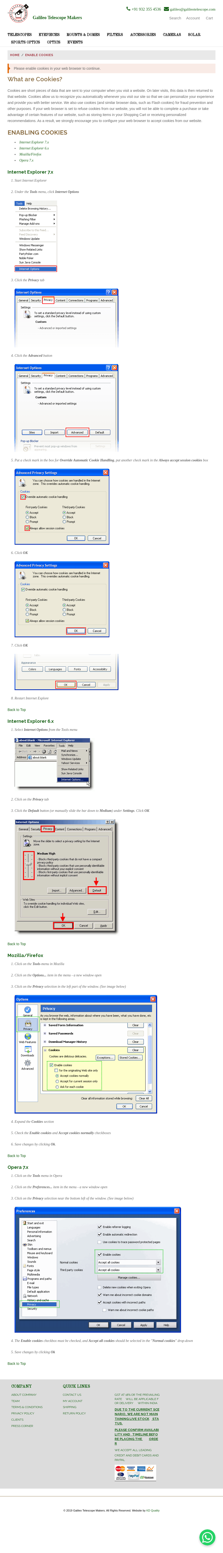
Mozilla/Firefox (30, 154)
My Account (72, 1401)
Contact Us (72, 1395)
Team (15, 1401)
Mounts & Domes (83, 35)
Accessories (143, 35)
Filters (115, 35)
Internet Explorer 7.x (34, 142)
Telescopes (20, 35)
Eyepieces (49, 35)
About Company (23, 1395)
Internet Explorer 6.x (34, 148)
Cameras (172, 35)
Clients (17, 1419)
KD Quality (153, 1510)
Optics (53, 42)
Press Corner (22, 1426)
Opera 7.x (26, 160)
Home (15, 55)
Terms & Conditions (26, 1407)
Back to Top (17, 710)
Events (75, 42)
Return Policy (74, 1413)
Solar (194, 35)
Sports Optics (25, 42)
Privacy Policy (22, 1413)
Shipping (69, 1407)
